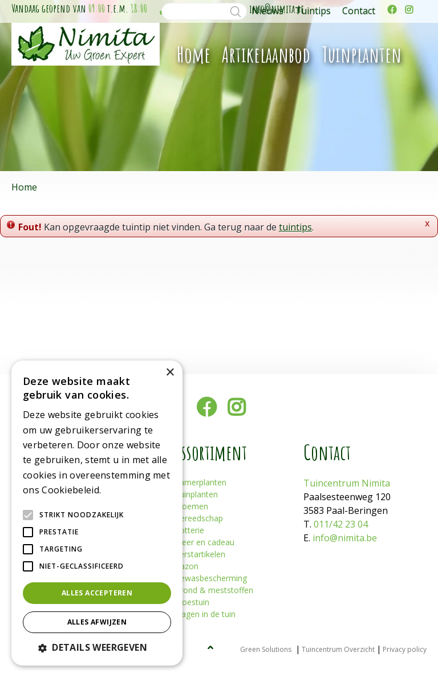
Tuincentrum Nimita (346, 483)
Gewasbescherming (211, 578)
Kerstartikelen (200, 554)
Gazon (186, 566)
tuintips (295, 227)
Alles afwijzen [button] (97, 622)
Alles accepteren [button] (97, 593)
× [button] (169, 372)
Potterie (189, 530)
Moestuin (192, 602)
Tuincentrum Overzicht (338, 649)
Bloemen (191, 506)
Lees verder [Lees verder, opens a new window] (123, 491)
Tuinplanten (196, 494)
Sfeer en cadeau (204, 542)
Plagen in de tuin (205, 614)
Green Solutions (265, 649)
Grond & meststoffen (214, 590)
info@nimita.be (345, 538)
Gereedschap (199, 518)
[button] (97, 647)
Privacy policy (405, 649)
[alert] (96, 513)
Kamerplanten (200, 482)
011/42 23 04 (341, 524)
